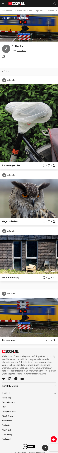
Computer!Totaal (9, 412)
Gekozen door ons (23, 11)
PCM (4, 407)
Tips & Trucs (7, 416)
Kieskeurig (6, 398)
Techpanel (6, 439)
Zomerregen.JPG (11, 165)
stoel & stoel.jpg (10, 277)
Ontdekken (7, 11)
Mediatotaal (7, 421)
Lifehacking (7, 435)
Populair (38, 11)
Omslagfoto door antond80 (15, 18)
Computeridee (8, 402)
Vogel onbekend (10, 221)
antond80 (21, 50)
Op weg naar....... (10, 340)
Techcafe (6, 425)
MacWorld (6, 430)
